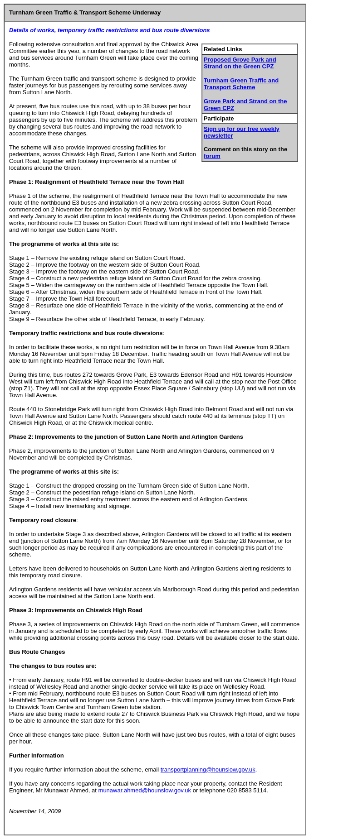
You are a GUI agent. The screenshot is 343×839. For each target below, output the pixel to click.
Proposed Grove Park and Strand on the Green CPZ (240, 63)
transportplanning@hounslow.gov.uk (208, 769)
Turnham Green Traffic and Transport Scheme (241, 84)
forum (212, 156)
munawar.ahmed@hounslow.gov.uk (144, 790)
